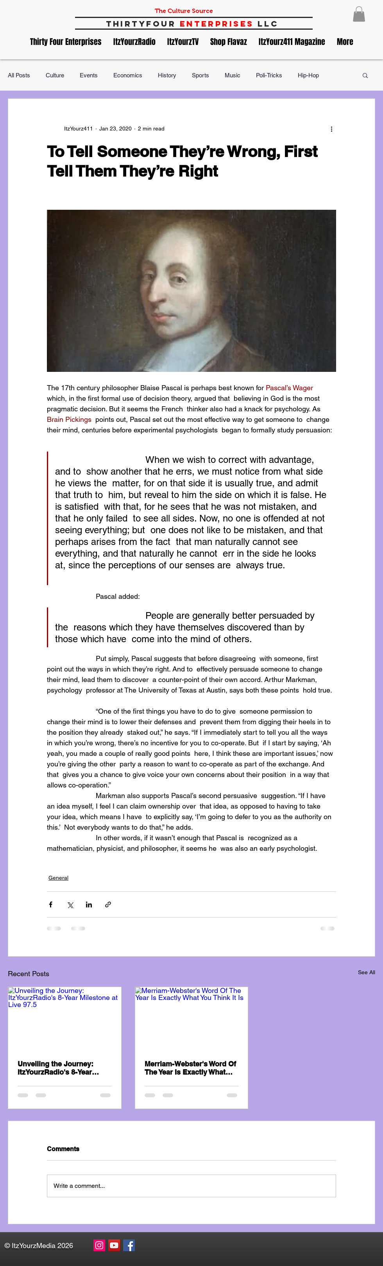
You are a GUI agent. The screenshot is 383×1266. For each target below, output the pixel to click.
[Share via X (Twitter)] (69, 904)
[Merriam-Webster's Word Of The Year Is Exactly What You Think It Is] (191, 1018)
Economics (127, 75)
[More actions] (331, 128)
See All (366, 972)
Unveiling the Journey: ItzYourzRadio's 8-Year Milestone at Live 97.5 (55, 1068)
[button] (359, 13)
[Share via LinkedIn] (89, 904)
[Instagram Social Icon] (99, 1245)
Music (232, 75)
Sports (200, 75)
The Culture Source (184, 10)
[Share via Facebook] (50, 904)
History (167, 75)
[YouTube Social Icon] (114, 1245)
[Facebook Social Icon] (129, 1245)
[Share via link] (108, 904)
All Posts (19, 75)
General (58, 878)
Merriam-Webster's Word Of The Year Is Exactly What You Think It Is (190, 1068)
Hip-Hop (308, 75)
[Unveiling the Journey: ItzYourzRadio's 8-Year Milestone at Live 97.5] (64, 1018)
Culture (55, 75)
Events (89, 75)
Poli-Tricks (269, 75)
